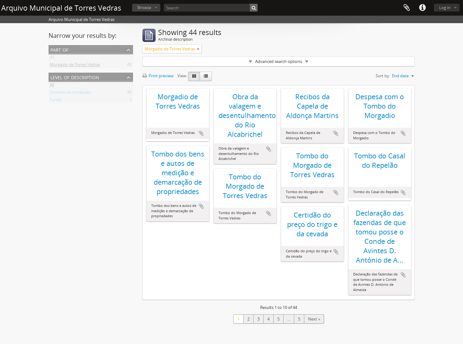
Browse (144, 7)
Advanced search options (278, 61)
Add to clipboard (201, 133)
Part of (59, 49)
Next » (314, 319)
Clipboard (406, 8)
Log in (444, 7)
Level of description (74, 77)
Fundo (56, 101)
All (52, 58)
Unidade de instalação (70, 93)
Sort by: (383, 76)
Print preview (157, 76)
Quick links (422, 8)
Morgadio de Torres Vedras (75, 66)
